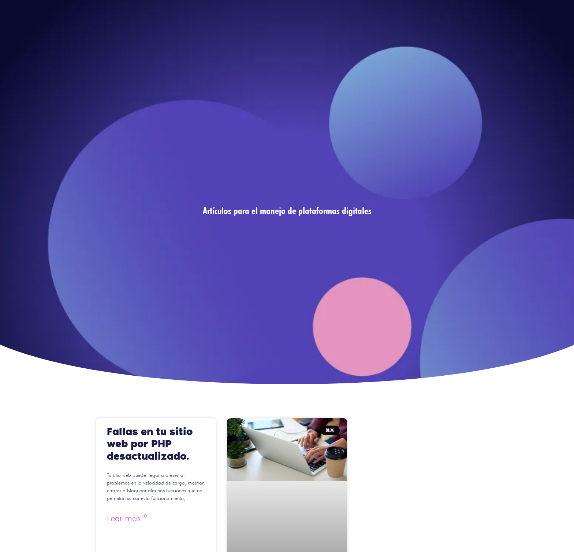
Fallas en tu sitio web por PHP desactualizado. (150, 444)
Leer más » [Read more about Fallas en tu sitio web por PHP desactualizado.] (127, 517)
